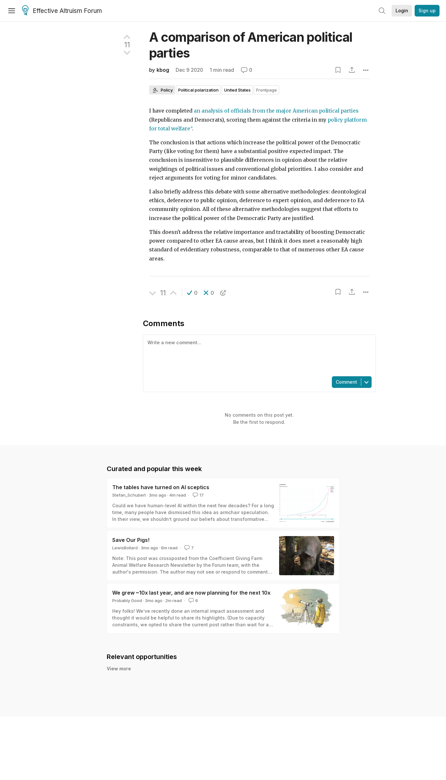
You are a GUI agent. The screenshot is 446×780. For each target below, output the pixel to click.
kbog (163, 70)
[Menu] (11, 10)
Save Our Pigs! (130, 540)
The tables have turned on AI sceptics (160, 487)
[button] (192, 293)
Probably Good (127, 600)
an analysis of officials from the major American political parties (276, 111)
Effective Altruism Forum (62, 11)
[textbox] (258, 355)
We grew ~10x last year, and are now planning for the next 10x (191, 592)
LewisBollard (125, 547)
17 (197, 495)
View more (119, 668)
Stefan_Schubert (129, 495)
